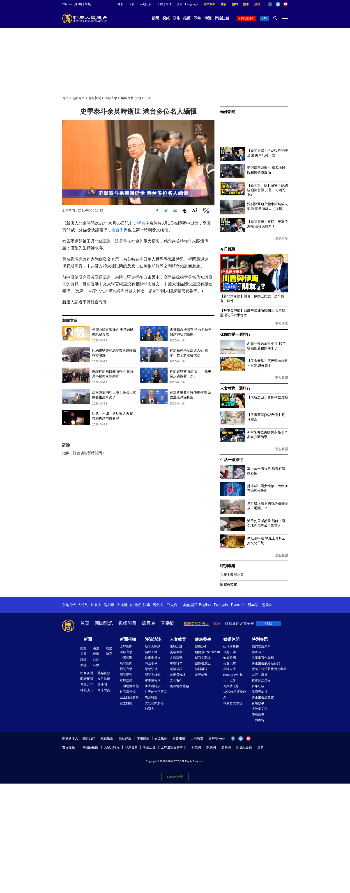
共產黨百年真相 (263, 657)
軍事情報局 (153, 680)
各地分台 (146, 4)
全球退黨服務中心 (173, 747)
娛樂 (109, 648)
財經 (96, 659)
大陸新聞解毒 (154, 703)
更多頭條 (281, 238)
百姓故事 (258, 703)
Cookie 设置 (175, 777)
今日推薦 (227, 249)
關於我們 (89, 738)
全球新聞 (126, 646)
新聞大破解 (153, 675)
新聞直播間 (247, 18)
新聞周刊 (126, 675)
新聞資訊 (104, 623)
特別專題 (227, 566)
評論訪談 (222, 18)
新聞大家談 (153, 646)
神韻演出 (86, 690)
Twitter (278, 4)
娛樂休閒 (231, 639)
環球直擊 (111, 98)
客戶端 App (217, 738)
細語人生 (151, 709)
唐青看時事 (153, 686)
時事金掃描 (153, 657)
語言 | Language (187, 4)
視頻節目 (78, 98)
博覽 (208, 18)
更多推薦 (281, 323)
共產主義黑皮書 (232, 575)
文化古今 (176, 680)
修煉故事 (258, 714)
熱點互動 (151, 652)
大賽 (132, 4)
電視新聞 (94, 98)
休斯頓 (135, 605)
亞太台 (172, 605)
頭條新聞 (227, 112)
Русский (237, 605)
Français (221, 605)
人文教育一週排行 (235, 388)
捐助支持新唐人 (196, 623)
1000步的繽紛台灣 (234, 694)
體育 (109, 654)
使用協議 (143, 738)
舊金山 (157, 605)
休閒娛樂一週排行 (235, 334)
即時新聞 (86, 679)
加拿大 (96, 605)
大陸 (83, 665)
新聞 (155, 18)
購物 (257, 4)
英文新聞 (209, 4)
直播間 (168, 623)
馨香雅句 (176, 663)
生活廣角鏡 (231, 646)
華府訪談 (126, 680)
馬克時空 (151, 697)
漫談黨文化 (259, 709)
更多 (260, 747)
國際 (83, 648)
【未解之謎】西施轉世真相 (267, 397)
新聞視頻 (128, 639)
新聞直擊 (126, 669)
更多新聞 (281, 377)
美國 (83, 654)
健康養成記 (203, 663)
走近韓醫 (201, 675)
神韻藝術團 (90, 747)
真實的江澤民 (261, 680)
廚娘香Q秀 (230, 686)
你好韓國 (229, 657)
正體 (160, 4)
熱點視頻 (103, 673)
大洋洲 (122, 605)
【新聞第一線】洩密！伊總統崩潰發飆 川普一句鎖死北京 (267, 190)
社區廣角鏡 (128, 691)
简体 (169, 4)
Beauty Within (233, 675)
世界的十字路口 (156, 691)
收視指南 (107, 738)
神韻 (120, 4)
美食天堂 (229, 663)
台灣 (96, 654)
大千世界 (229, 680)
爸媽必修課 (178, 675)
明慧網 (196, 747)
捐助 (235, 4)
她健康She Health (207, 652)
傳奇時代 (258, 652)
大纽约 (83, 605)
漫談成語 (176, 669)
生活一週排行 (231, 460)
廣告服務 (179, 738)
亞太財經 (126, 703)
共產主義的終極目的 (266, 663)
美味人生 (229, 669)
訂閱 (268, 623)
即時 (197, 18)
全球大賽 (103, 690)
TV (265, 18)
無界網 (226, 747)
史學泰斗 (141, 223)
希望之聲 (149, 747)
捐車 (246, 4)
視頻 (166, 18)
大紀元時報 (112, 747)
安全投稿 (160, 738)
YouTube (285, 4)
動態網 (211, 747)
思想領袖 (151, 669)
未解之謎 (176, 646)
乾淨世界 (131, 747)
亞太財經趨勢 (129, 697)
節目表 (148, 623)
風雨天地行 (259, 691)
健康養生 (203, 639)
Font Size (194, 210)
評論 (83, 659)
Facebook (270, 4)
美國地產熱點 (179, 686)
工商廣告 (258, 720)
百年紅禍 (258, 686)
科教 (96, 665)
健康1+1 (201, 646)
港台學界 (119, 230)
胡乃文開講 (203, 657)
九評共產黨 (259, 675)
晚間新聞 (126, 663)
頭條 (176, 18)
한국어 (267, 605)
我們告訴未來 (261, 646)
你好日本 (229, 652)
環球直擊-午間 (131, 98)
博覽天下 (86, 684)
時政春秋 (151, 663)
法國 (146, 605)
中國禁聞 (126, 657)
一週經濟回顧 (129, 686)
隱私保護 (125, 738)
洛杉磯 (109, 605)
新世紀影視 (244, 747)
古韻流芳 (176, 657)
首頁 (65, 98)
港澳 (96, 648)
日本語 (253, 605)
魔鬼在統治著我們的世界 (269, 669)
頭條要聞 (86, 673)
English (205, 605)
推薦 (187, 18)
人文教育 (178, 639)
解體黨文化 (228, 584)
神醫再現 (201, 669)
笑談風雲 (176, 652)
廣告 (224, 4)
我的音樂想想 (232, 703)
